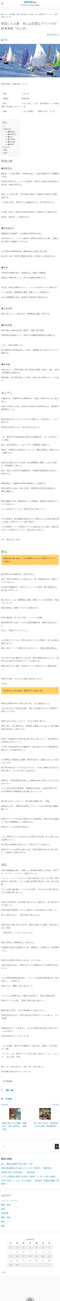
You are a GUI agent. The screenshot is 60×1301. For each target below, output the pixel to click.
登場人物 (7, 129)
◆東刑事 (11, 144)
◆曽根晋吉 (11, 132)
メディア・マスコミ (9, 1201)
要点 (5, 150)
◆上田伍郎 (11, 139)
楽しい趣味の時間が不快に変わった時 (17, 1164)
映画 (3, 1209)
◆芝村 (10, 137)
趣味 (3, 1226)
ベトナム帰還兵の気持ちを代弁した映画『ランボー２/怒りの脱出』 (29, 1176)
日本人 (5, 40)
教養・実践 (5, 1205)
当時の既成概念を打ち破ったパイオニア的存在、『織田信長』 (27, 1168)
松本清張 (9, 1099)
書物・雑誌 (9, 1090)
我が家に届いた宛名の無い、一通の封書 (18, 1172)
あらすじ (7, 147)
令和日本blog (30, 2)
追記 (5, 153)
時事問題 (5, 1213)
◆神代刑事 (11, 142)
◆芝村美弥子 (12, 134)
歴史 (3, 1222)
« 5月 (3, 1272)
